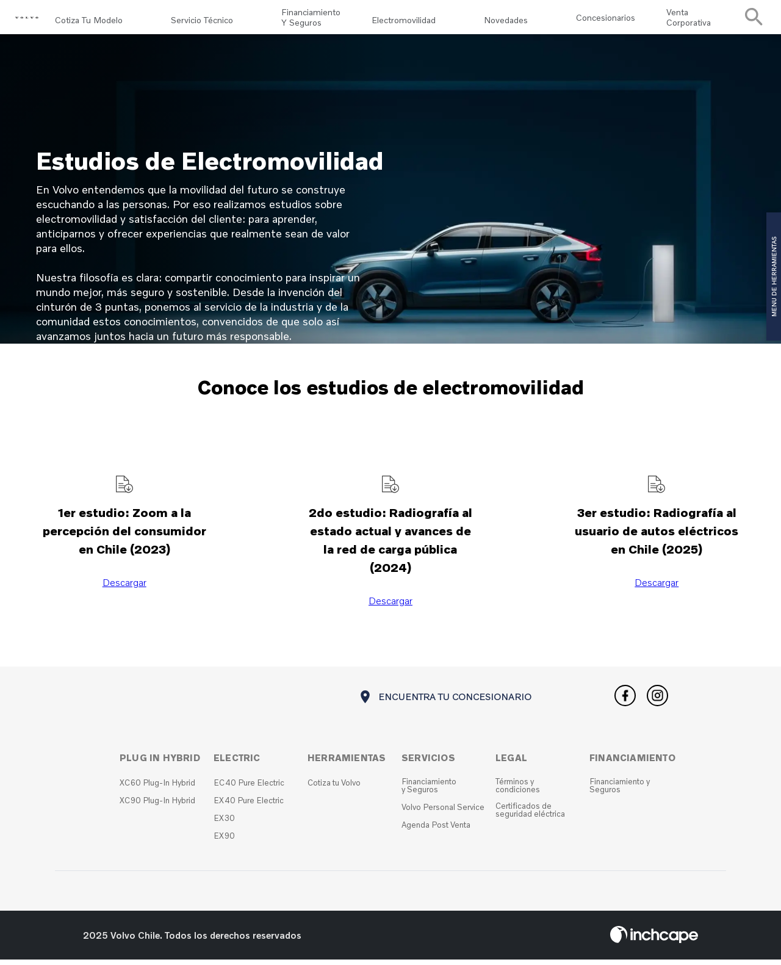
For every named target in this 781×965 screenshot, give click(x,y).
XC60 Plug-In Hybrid (157, 788)
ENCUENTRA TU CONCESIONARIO (444, 703)
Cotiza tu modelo (89, 20)
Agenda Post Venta (435, 830)
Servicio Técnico (202, 20)
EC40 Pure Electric (249, 788)
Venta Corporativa (688, 20)
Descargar (124, 588)
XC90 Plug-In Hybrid (157, 806)
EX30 (224, 824)
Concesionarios (605, 20)
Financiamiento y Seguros (310, 20)
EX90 (224, 841)
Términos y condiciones (517, 791)
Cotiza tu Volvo (334, 788)
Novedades (506, 20)
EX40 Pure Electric (249, 806)
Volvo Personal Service (442, 813)
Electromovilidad (404, 20)
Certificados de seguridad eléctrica (530, 815)
